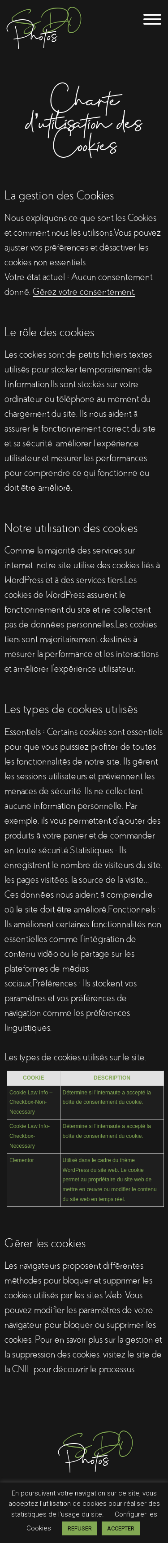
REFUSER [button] (80, 1528)
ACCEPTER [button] (120, 1528)
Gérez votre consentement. (84, 291)
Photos (98, 1450)
